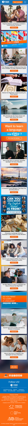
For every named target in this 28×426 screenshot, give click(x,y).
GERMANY (21, 389)
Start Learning (18, 2)
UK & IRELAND (11, 390)
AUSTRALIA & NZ (7, 389)
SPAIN (4, 390)
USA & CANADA (21, 390)
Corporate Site (18, 402)
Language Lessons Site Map (8, 402)
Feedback (23, 402)
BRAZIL (15, 389)
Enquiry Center (14, 394)
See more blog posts (14, 367)
